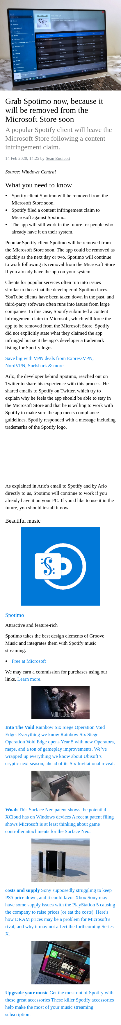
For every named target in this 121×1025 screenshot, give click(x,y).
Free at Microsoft (29, 661)
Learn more (28, 679)
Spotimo (14, 615)
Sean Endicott (58, 158)
